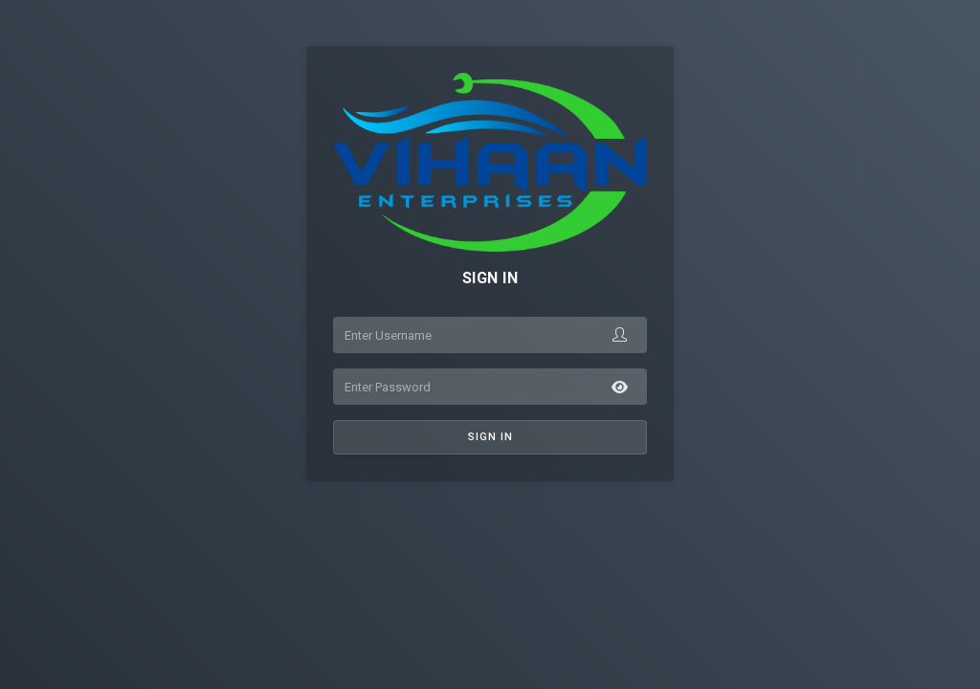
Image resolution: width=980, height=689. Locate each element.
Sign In (490, 437)
